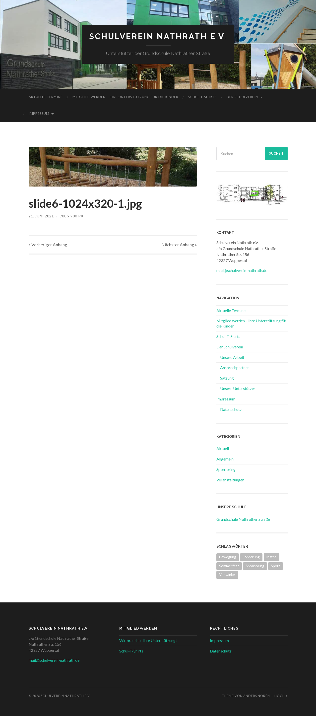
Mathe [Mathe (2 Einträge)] (271, 557)
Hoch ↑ (280, 696)
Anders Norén (256, 696)
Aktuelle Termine (46, 97)
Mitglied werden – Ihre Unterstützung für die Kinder (125, 97)
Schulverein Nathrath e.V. (158, 36)
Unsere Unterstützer (237, 388)
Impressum (39, 114)
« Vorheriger (48, 244)
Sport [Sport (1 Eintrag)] (275, 566)
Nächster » (179, 244)
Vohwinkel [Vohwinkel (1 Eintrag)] (227, 575)
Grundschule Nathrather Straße (243, 519)
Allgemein (225, 458)
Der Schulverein (242, 97)
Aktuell (222, 448)
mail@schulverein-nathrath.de (241, 270)
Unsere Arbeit (232, 357)
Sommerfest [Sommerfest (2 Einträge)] (229, 566)
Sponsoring (226, 469)
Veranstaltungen (230, 479)
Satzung (227, 378)
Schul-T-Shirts (202, 97)
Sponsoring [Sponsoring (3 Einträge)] (255, 566)
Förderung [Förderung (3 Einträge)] (251, 557)
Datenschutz (231, 409)
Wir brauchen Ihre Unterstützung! (148, 640)
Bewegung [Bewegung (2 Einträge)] (227, 557)
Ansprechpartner (234, 367)
